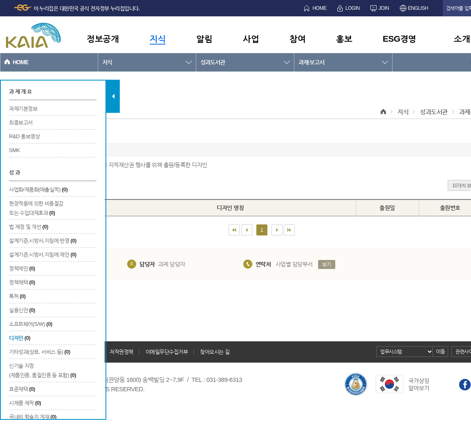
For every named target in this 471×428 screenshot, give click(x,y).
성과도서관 (212, 62)
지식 (158, 38)
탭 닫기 (113, 96)
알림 (204, 38)
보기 (326, 264)
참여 (297, 38)
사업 (251, 38)
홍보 (344, 38)
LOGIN (352, 8)
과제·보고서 (311, 62)
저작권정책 (121, 352)
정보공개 (103, 38)
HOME (319, 8)
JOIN (384, 8)
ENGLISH (418, 8)
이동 (440, 351)
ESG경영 (399, 38)
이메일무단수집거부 (167, 352)
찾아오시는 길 (214, 352)
